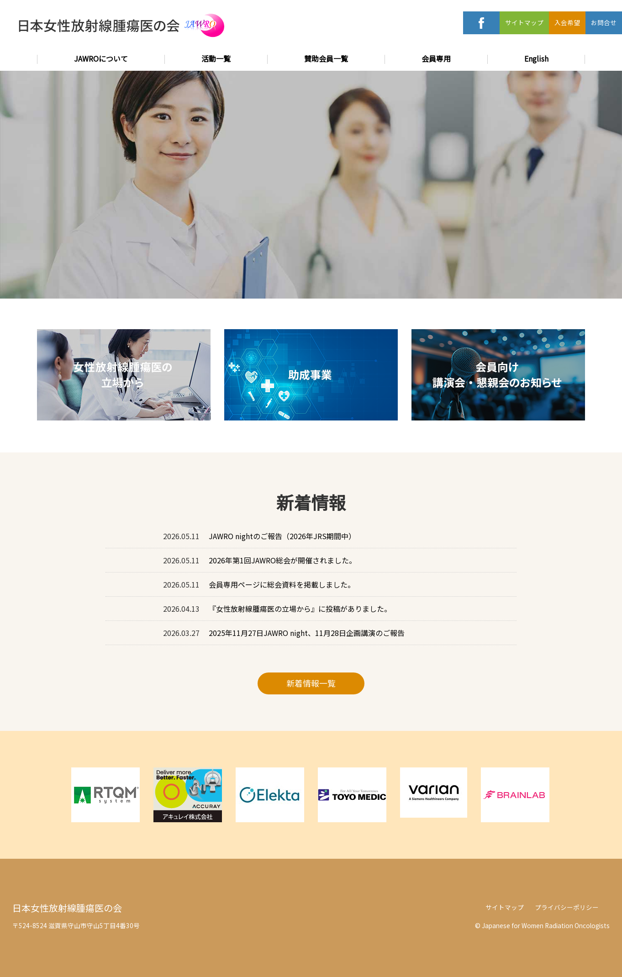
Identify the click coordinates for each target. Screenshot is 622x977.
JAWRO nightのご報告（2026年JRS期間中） (282, 536)
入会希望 (567, 22)
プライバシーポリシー (567, 907)
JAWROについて (101, 58)
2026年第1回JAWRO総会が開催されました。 (282, 560)
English (536, 58)
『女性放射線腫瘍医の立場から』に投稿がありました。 (300, 608)
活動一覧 (216, 58)
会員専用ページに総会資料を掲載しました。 (282, 584)
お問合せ (604, 22)
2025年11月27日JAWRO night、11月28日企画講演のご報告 (307, 632)
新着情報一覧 (311, 683)
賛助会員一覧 (326, 58)
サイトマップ (524, 22)
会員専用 (436, 58)
